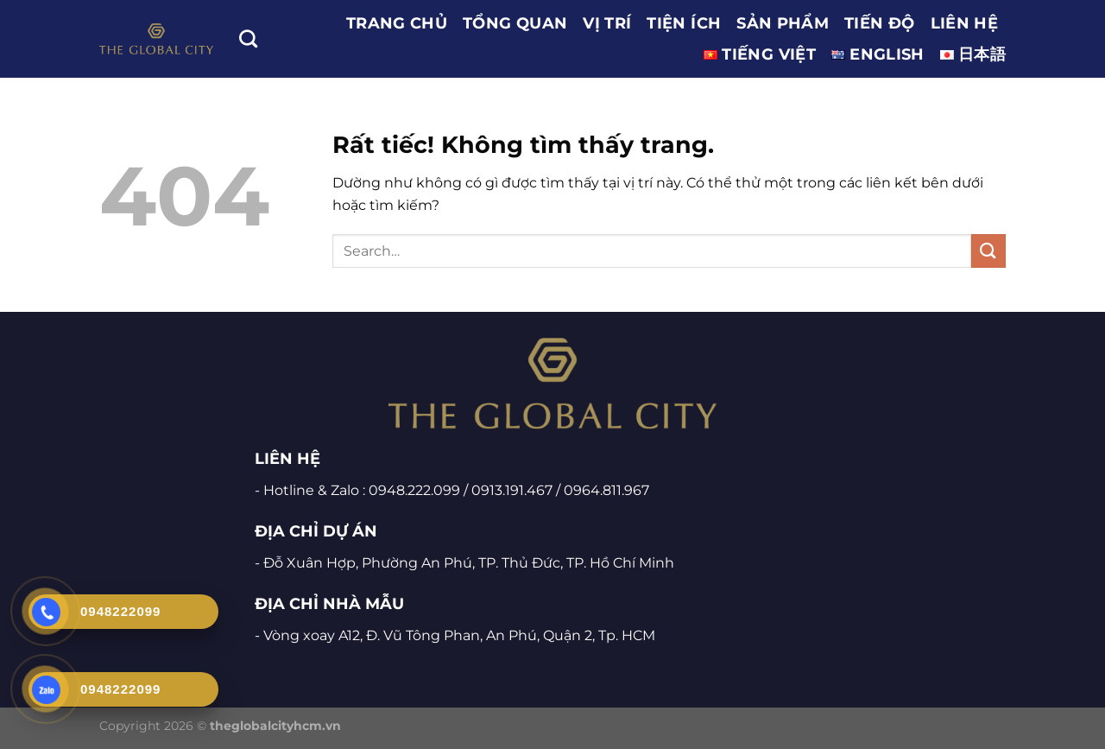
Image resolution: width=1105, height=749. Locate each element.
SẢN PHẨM (782, 23)
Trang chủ (396, 23)
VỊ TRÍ (607, 23)
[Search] (248, 38)
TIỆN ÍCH (684, 23)
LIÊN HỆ (964, 23)
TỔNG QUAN (515, 23)
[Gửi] (988, 251)
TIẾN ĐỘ (879, 23)
